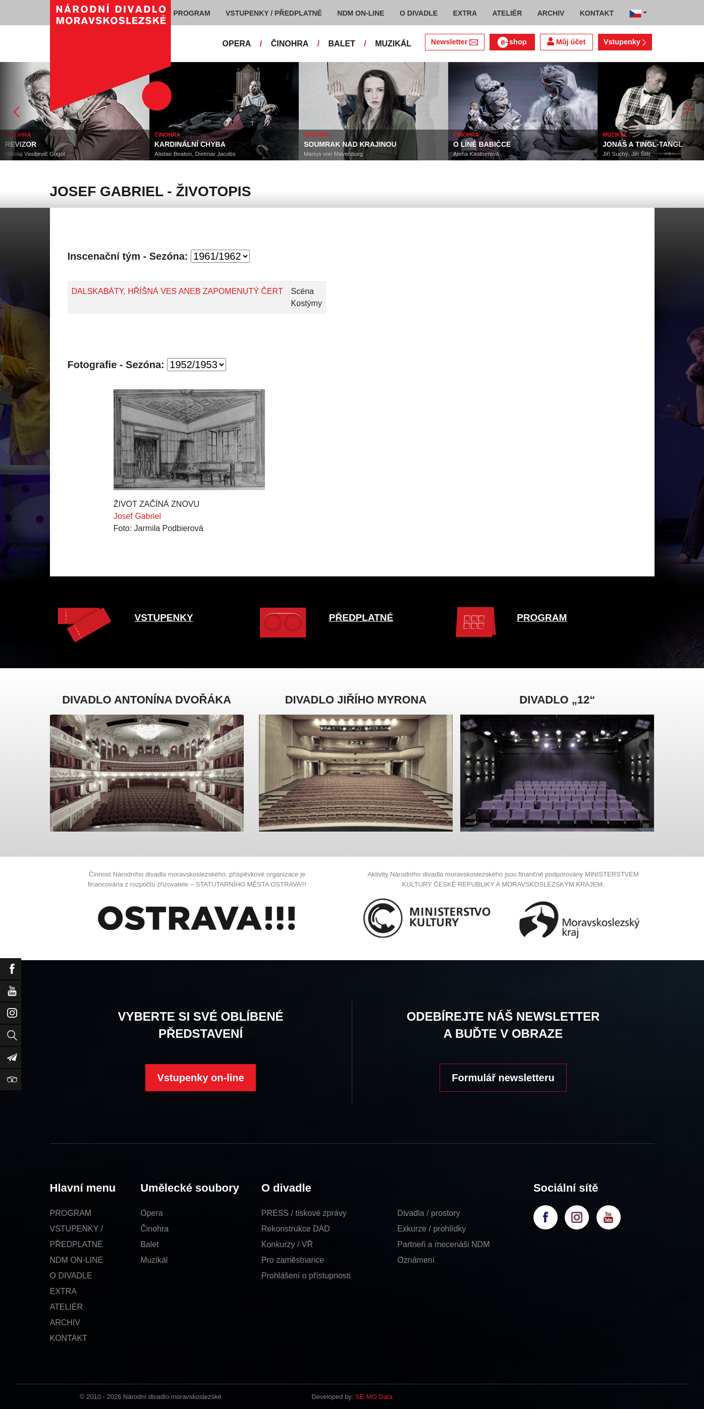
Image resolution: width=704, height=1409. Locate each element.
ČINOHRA (290, 43)
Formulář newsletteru (503, 1077)
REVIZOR (20, 144)
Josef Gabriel (137, 516)
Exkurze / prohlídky (431, 1228)
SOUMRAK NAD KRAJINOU (350, 144)
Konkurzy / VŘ (287, 1244)
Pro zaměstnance (292, 1260)
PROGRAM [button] (192, 13)
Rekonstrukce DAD (295, 1228)
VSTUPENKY (164, 617)
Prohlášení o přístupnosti (306, 1275)
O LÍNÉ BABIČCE (482, 144)
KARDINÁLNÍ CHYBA (190, 144)
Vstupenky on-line (200, 1077)
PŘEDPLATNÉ (361, 617)
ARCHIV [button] (551, 13)
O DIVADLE (71, 1275)
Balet (149, 1244)
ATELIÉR (66, 1307)
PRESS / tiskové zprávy (304, 1213)
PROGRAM (542, 617)
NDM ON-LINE (76, 1260)
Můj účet (566, 41)
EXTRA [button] (465, 13)
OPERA (237, 43)
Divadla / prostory (428, 1213)
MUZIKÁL (393, 43)
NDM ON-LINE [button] (360, 13)
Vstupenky (625, 42)
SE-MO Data (374, 1396)
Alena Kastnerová (476, 154)
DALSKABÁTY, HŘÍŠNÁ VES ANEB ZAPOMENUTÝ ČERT (177, 291)
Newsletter (454, 42)
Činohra (154, 1228)
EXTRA (63, 1291)
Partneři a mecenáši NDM (443, 1244)
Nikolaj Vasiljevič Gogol (35, 154)
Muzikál (154, 1260)
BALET (342, 43)
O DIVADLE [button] (419, 13)
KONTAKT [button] (597, 13)
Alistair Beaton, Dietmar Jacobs (194, 154)
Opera (151, 1213)
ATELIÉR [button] (507, 13)
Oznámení (416, 1260)
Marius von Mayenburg (333, 154)
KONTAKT (68, 1338)
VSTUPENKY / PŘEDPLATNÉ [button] (274, 13)
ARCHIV (65, 1322)
